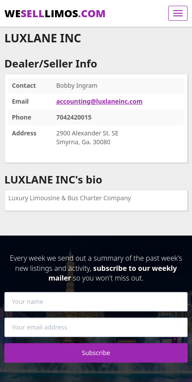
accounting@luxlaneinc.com (99, 101)
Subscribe (96, 352)
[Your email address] (96, 327)
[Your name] (96, 301)
